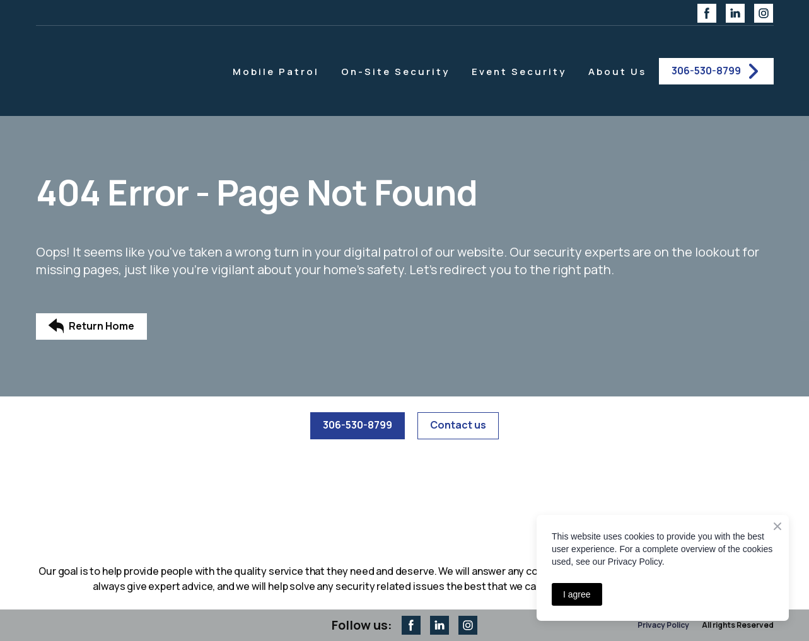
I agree (577, 594)
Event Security (519, 71)
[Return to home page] (123, 71)
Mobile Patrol (276, 71)
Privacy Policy (663, 625)
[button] (706, 13)
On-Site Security (395, 71)
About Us (617, 71)
